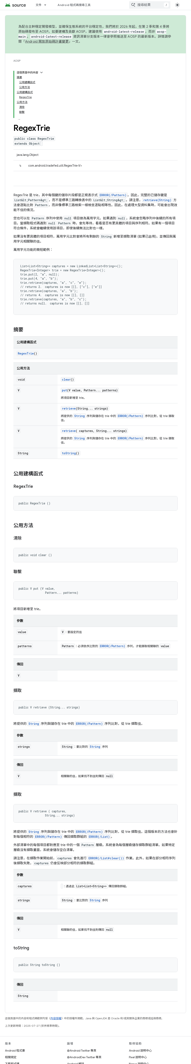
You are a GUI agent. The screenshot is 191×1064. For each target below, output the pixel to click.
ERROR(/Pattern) (113, 195)
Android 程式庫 (15, 1050)
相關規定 (11, 1057)
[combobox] (149, 5)
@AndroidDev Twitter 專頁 (84, 1057)
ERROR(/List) (99, 837)
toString (69, 453)
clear (66, 379)
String (79, 416)
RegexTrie (26, 353)
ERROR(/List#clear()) (106, 858)
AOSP (16, 61)
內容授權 (56, 1018)
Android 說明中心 (140, 1050)
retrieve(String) (157, 200)
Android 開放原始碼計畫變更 (47, 42)
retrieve (69, 408)
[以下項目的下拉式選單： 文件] (47, 5)
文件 (39, 5)
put (64, 390)
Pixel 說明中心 (138, 1057)
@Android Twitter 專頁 (81, 1050)
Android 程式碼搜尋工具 (74, 5)
